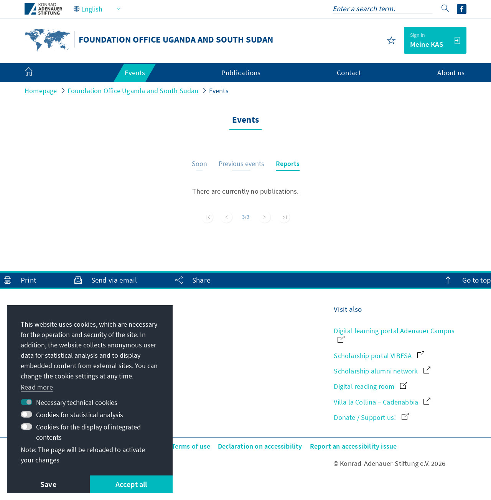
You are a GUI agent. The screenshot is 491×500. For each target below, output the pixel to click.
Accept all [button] (131, 484)
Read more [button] (37, 387)
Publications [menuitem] (240, 72)
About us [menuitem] (451, 72)
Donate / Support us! (371, 417)
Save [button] (48, 484)
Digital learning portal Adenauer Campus (394, 334)
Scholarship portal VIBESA (379, 355)
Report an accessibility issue (353, 446)
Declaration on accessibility (260, 446)
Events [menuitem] (135, 72)
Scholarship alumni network (382, 371)
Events (219, 90)
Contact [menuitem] (349, 72)
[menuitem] (36, 72)
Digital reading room (370, 386)
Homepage (41, 90)
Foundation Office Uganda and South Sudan (133, 90)
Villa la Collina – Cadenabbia (382, 402)
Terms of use (190, 446)
